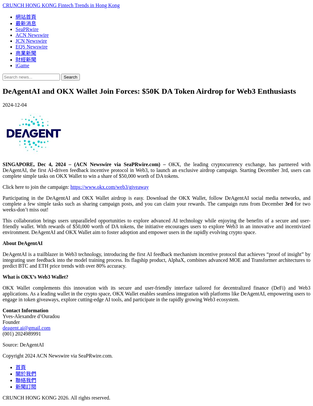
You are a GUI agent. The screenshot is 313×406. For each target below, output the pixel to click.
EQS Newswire (32, 46)
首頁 (21, 367)
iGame (22, 65)
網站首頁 (26, 17)
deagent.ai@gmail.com (26, 328)
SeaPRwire (27, 29)
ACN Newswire (32, 35)
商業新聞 (26, 53)
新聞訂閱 (26, 387)
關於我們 (26, 374)
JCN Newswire (31, 41)
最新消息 (26, 23)
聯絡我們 (26, 380)
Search (70, 77)
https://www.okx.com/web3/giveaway (109, 187)
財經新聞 (26, 59)
